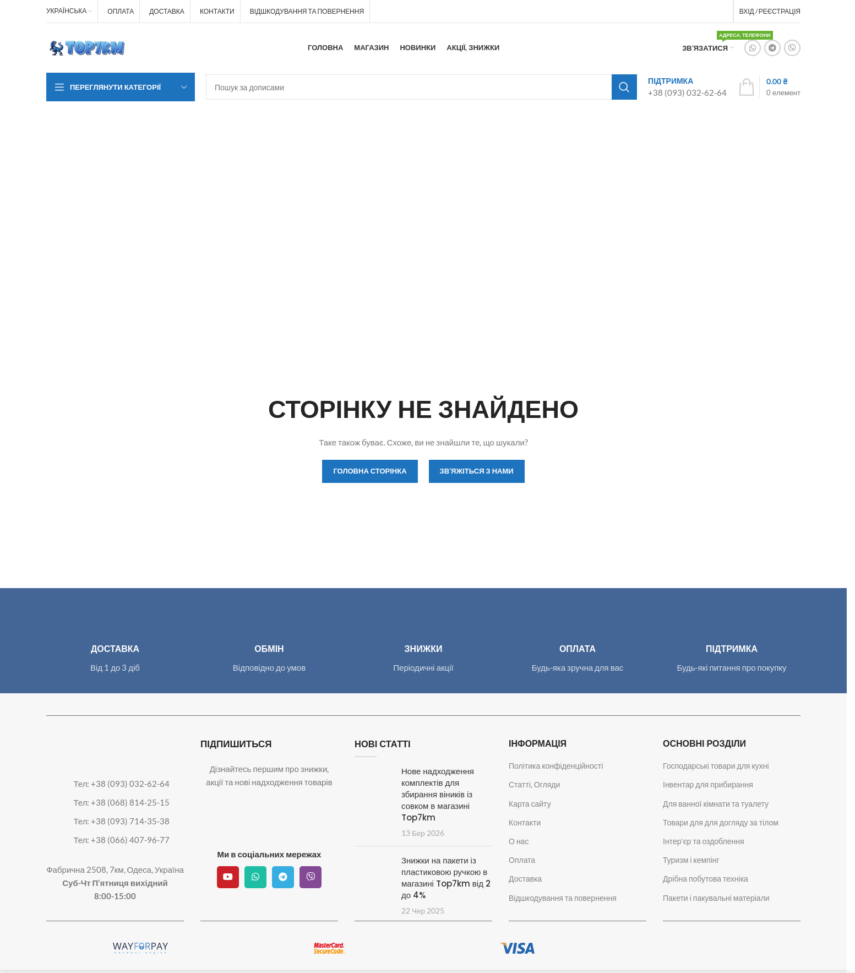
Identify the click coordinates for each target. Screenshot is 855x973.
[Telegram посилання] (772, 48)
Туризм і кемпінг (691, 860)
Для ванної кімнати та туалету (716, 803)
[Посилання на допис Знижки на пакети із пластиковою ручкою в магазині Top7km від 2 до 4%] (374, 870)
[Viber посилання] (792, 48)
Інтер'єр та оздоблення (703, 841)
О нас (519, 841)
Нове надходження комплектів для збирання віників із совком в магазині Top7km (437, 794)
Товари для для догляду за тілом (720, 822)
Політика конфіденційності (556, 765)
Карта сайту (530, 803)
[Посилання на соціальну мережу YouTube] (228, 877)
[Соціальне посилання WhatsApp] (752, 48)
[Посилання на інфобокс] (687, 87)
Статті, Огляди (534, 784)
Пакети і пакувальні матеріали (716, 898)
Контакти (525, 822)
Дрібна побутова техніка (705, 878)
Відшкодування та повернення (563, 898)
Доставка (525, 878)
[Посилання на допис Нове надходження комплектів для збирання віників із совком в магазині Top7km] (374, 780)
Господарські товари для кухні (716, 765)
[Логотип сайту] (87, 47)
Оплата (522, 860)
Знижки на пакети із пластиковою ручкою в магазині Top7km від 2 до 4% (446, 878)
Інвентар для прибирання (708, 784)
